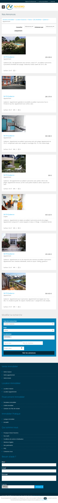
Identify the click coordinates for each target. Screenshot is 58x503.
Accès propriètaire (43, 1)
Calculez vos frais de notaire (12, 408)
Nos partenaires (8, 445)
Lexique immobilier (9, 419)
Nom (4, 462)
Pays (5, 327)
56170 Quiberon (9, 57)
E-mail (4, 468)
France (30, 19)
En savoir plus (43, 500)
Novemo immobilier (8, 19)
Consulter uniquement (18, 29)
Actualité (6, 422)
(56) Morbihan (37, 19)
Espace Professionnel (30, 1)
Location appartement (10, 392)
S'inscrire (52, 1)
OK (45, 498)
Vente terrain (7, 378)
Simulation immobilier (10, 402)
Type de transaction (10, 321)
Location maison (8, 388)
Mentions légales (8, 442)
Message (5, 474)
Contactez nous (8, 451)
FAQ (5, 448)
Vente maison (8, 372)
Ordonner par (39, 27)
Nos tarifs (6, 436)
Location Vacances (21, 19)
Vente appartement (9, 375)
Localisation (7, 334)
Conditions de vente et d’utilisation (13, 439)
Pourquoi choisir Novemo (11, 433)
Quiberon (45, 19)
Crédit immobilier (8, 405)
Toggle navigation (3, 7)
